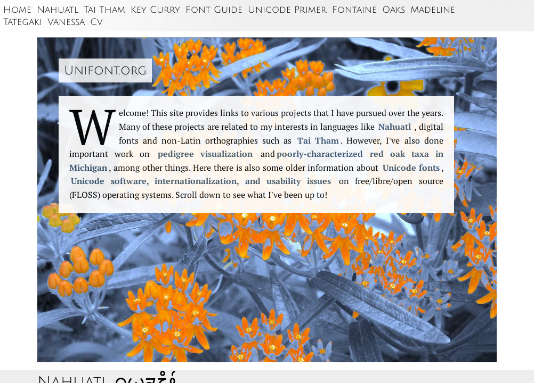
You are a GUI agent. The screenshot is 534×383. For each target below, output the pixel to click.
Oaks (393, 10)
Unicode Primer (287, 10)
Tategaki (22, 22)
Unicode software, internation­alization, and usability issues (201, 181)
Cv (96, 22)
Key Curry (155, 10)
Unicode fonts (411, 167)
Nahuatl (57, 10)
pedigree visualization (205, 154)
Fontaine (354, 10)
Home (17, 10)
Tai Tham (104, 10)
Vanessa (66, 22)
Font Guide (213, 10)
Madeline (432, 10)
